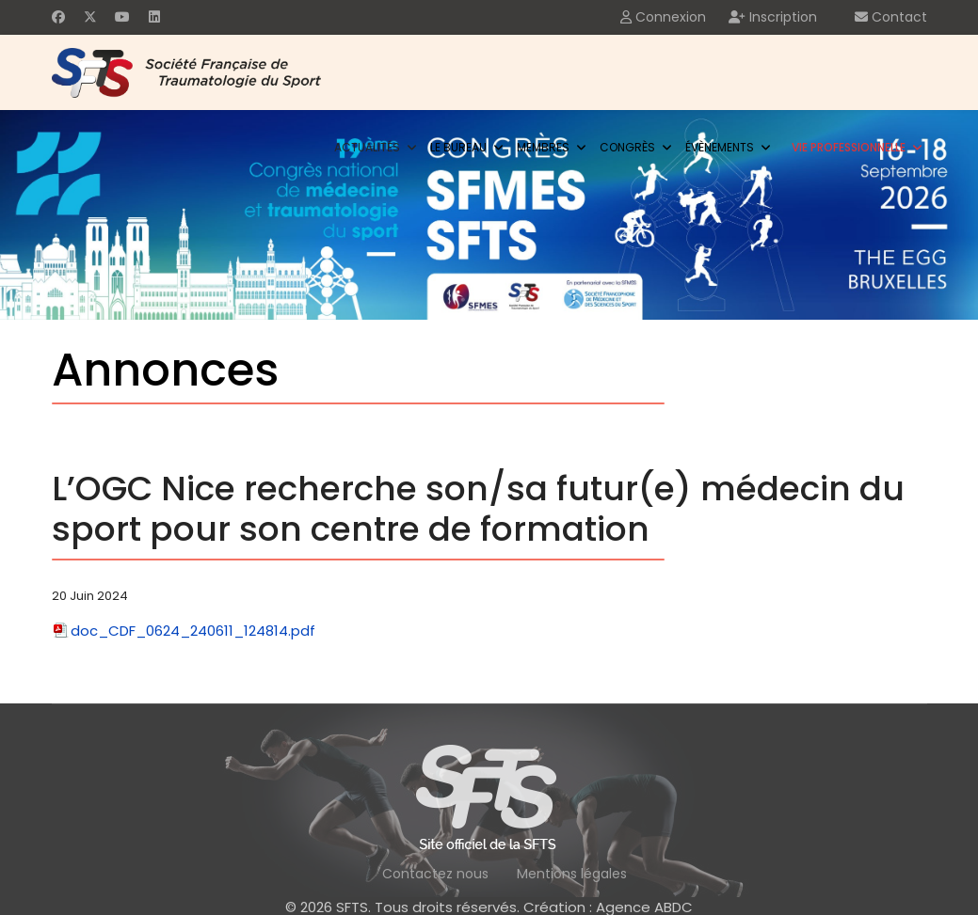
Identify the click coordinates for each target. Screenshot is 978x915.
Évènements (719, 147)
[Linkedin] (154, 17)
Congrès (627, 147)
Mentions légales (572, 873)
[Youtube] (122, 17)
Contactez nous (435, 873)
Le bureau (458, 147)
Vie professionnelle (849, 147)
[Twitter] (90, 17)
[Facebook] (58, 17)
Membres (543, 147)
